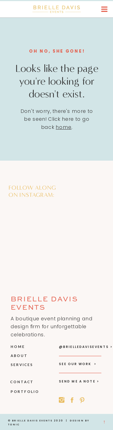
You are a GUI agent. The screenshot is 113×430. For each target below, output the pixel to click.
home (63, 127)
